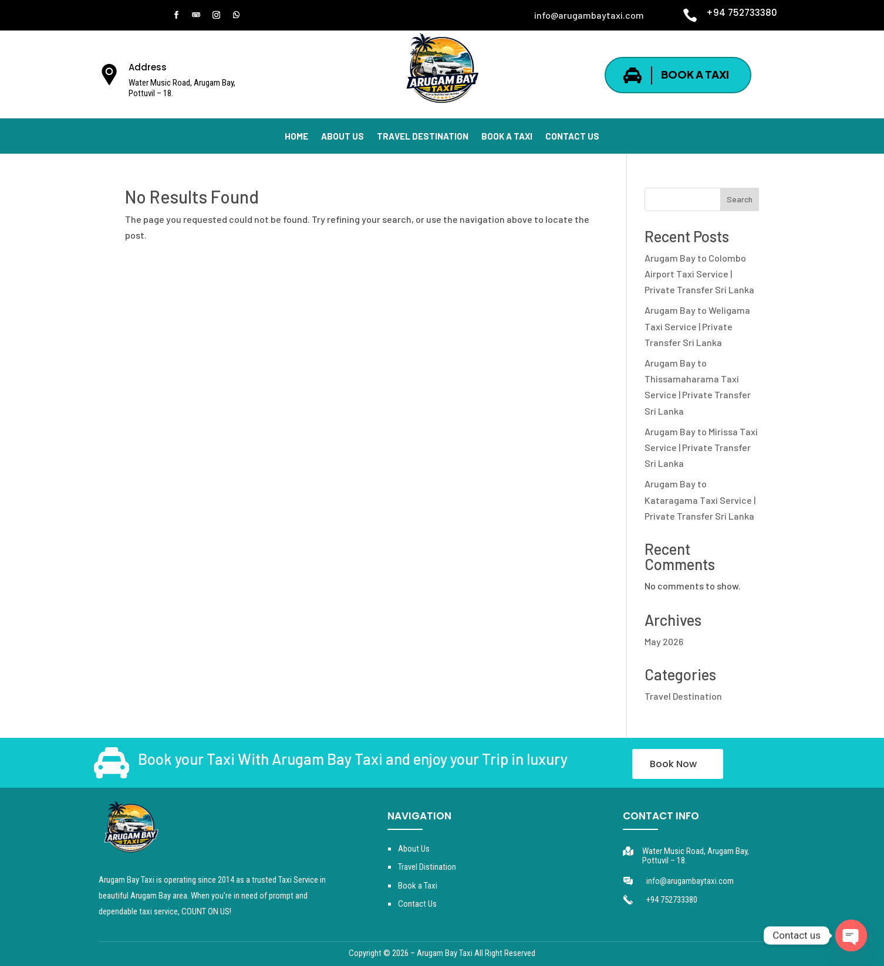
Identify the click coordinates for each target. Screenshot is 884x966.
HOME (296, 136)
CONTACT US (572, 136)
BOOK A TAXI (695, 74)
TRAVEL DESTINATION (422, 136)
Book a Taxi (417, 885)
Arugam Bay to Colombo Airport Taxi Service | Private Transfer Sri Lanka (699, 273)
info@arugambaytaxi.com (690, 881)
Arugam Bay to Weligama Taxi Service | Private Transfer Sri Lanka (697, 325)
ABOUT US (342, 136)
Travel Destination (683, 695)
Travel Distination (427, 867)
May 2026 (664, 641)
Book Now (673, 764)
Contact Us (417, 904)
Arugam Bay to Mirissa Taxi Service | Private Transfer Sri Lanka (701, 447)
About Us (414, 848)
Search (740, 199)
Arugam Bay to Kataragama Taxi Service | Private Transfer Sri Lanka (700, 499)
